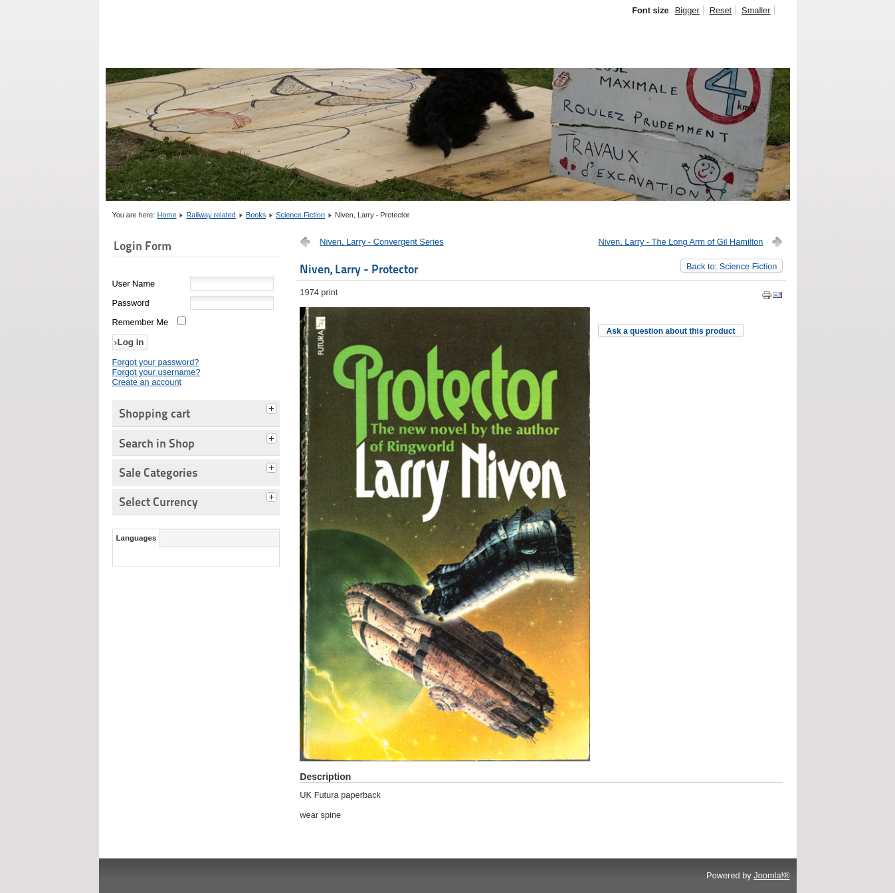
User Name (133, 284)
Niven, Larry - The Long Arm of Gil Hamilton (681, 242)
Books (256, 215)
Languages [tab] (136, 538)
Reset (721, 10)
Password (130, 303)
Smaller (756, 10)
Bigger (687, 10)
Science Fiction (300, 215)
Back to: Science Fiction (731, 266)
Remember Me (140, 322)
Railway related (211, 215)
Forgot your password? (155, 362)
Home (166, 215)
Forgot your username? (156, 372)
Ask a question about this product (671, 331)
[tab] (273, 407)
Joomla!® (771, 875)
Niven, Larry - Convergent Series (381, 242)
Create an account (147, 382)
